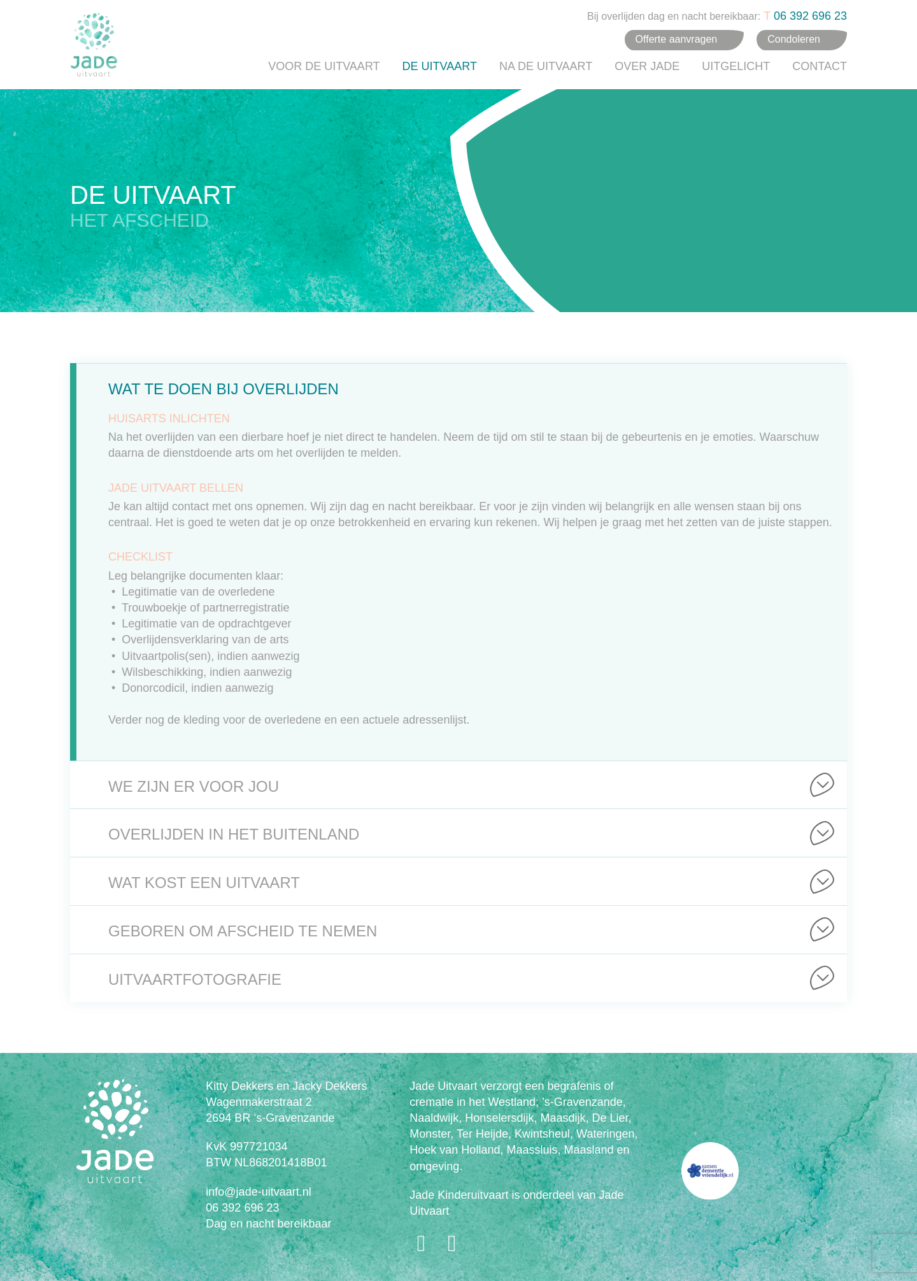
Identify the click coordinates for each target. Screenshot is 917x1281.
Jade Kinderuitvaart (458, 1195)
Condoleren (793, 39)
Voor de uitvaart (324, 66)
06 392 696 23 (810, 16)
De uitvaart (439, 66)
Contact (819, 66)
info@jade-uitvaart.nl (258, 1191)
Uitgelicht (736, 66)
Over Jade (647, 66)
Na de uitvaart (545, 66)
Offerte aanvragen (677, 39)
